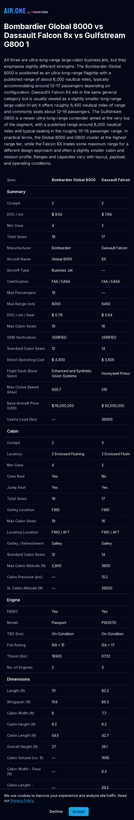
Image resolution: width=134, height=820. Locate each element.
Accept (79, 811)
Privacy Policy (22, 800)
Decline (56, 811)
